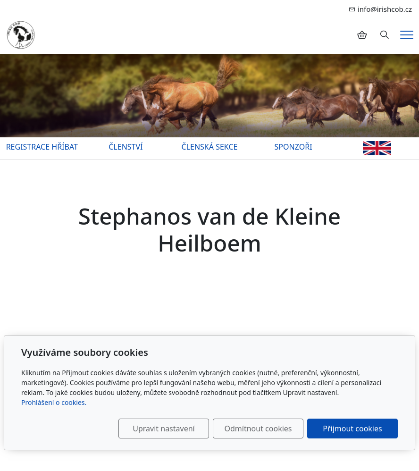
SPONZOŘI (293, 147)
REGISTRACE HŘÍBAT (42, 147)
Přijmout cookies (352, 428)
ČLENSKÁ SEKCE (210, 147)
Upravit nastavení (163, 428)
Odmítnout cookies (258, 428)
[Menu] (406, 35)
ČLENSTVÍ (125, 147)
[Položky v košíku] (362, 35)
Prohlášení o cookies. (53, 402)
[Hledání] (385, 35)
